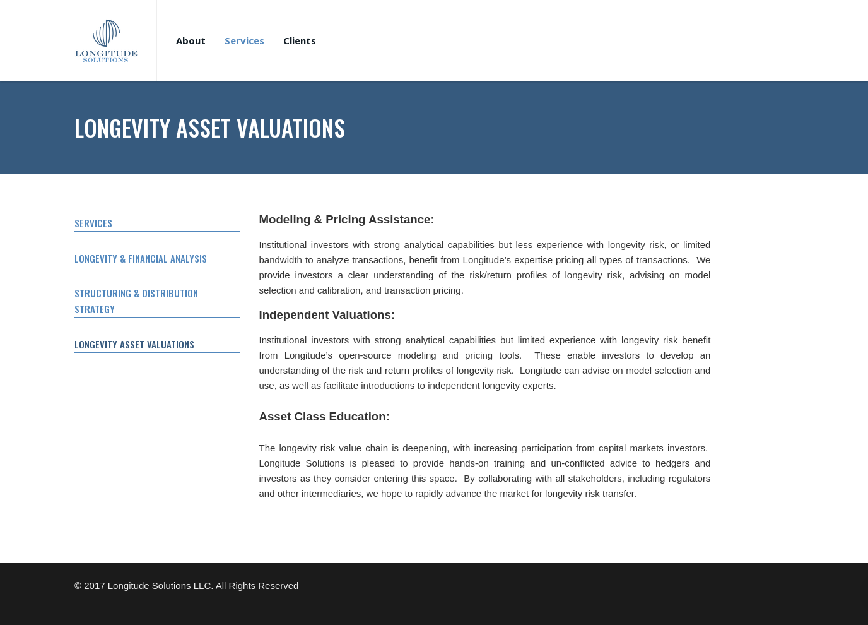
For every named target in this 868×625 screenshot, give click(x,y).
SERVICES (93, 223)
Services (244, 40)
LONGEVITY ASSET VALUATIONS (134, 344)
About (191, 40)
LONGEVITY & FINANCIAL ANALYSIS (140, 258)
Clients (299, 40)
